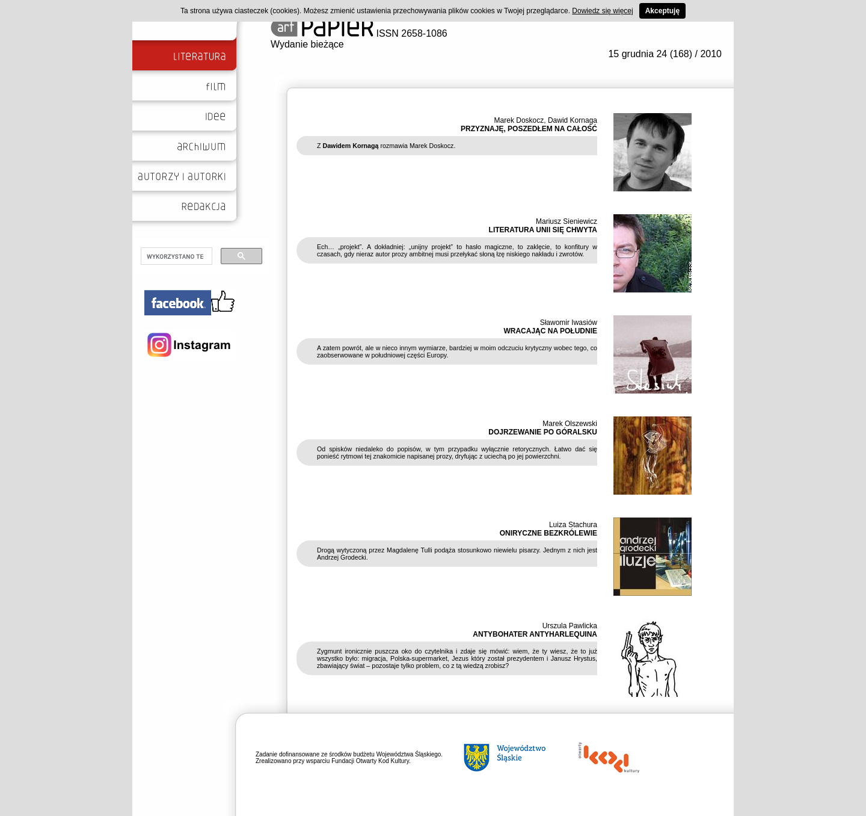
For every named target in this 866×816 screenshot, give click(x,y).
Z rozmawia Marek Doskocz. (386, 145)
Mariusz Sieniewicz (566, 221)
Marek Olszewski (569, 423)
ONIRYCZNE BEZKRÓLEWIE (548, 533)
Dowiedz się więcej (602, 11)
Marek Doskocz (519, 120)
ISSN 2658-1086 (359, 33)
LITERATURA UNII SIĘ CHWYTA (543, 230)
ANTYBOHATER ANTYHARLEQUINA (535, 634)
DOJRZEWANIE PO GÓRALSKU (542, 432)
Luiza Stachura (573, 525)
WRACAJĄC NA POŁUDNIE (550, 331)
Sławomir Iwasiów (568, 322)
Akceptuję (662, 11)
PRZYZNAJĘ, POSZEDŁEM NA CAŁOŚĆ (529, 129)
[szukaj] (175, 256)
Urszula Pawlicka (569, 626)
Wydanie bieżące (307, 44)
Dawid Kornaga (572, 120)
